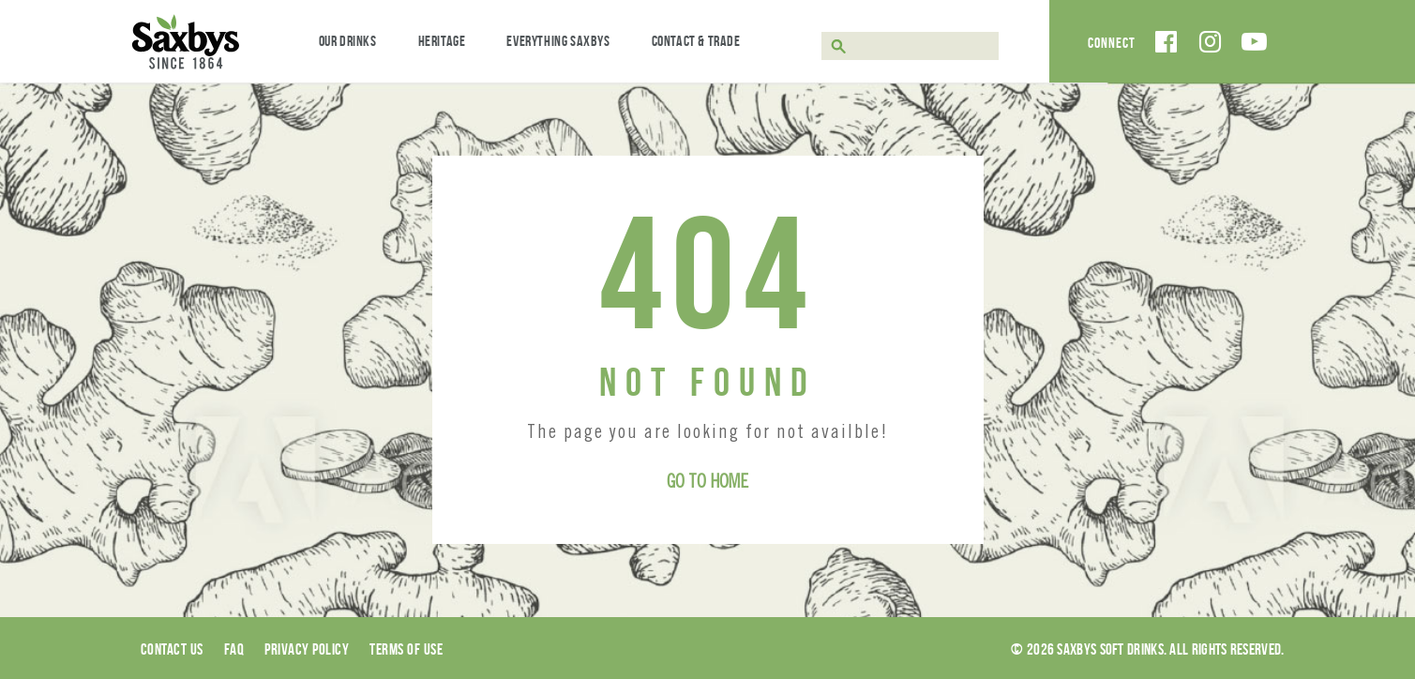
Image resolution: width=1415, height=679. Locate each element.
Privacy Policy (306, 649)
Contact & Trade (696, 41)
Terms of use (406, 649)
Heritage (442, 41)
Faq (234, 649)
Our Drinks (348, 41)
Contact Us (172, 649)
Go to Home (707, 484)
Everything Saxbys (558, 41)
